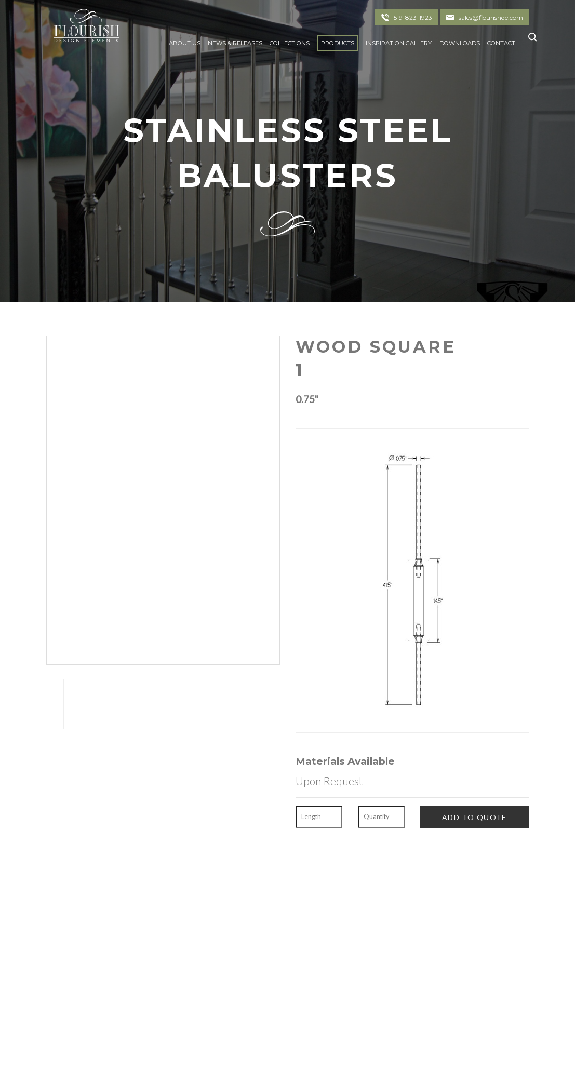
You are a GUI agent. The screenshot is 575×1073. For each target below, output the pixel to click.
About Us (184, 43)
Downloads (459, 43)
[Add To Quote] (474, 817)
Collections (290, 43)
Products (337, 43)
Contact (501, 43)
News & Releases (235, 43)
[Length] (319, 817)
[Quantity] (381, 817)
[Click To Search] (530, 41)
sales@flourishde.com (491, 17)
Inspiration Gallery (399, 43)
